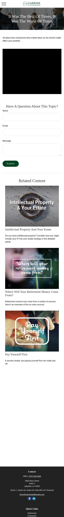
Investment (32, 516)
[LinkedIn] (34, 498)
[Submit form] (11, 164)
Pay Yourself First (16, 354)
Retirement (32, 513)
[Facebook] (29, 498)
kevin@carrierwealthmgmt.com (32, 494)
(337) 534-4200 (35, 476)
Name (5, 111)
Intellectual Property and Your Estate (28, 229)
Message (7, 141)
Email (5, 126)
